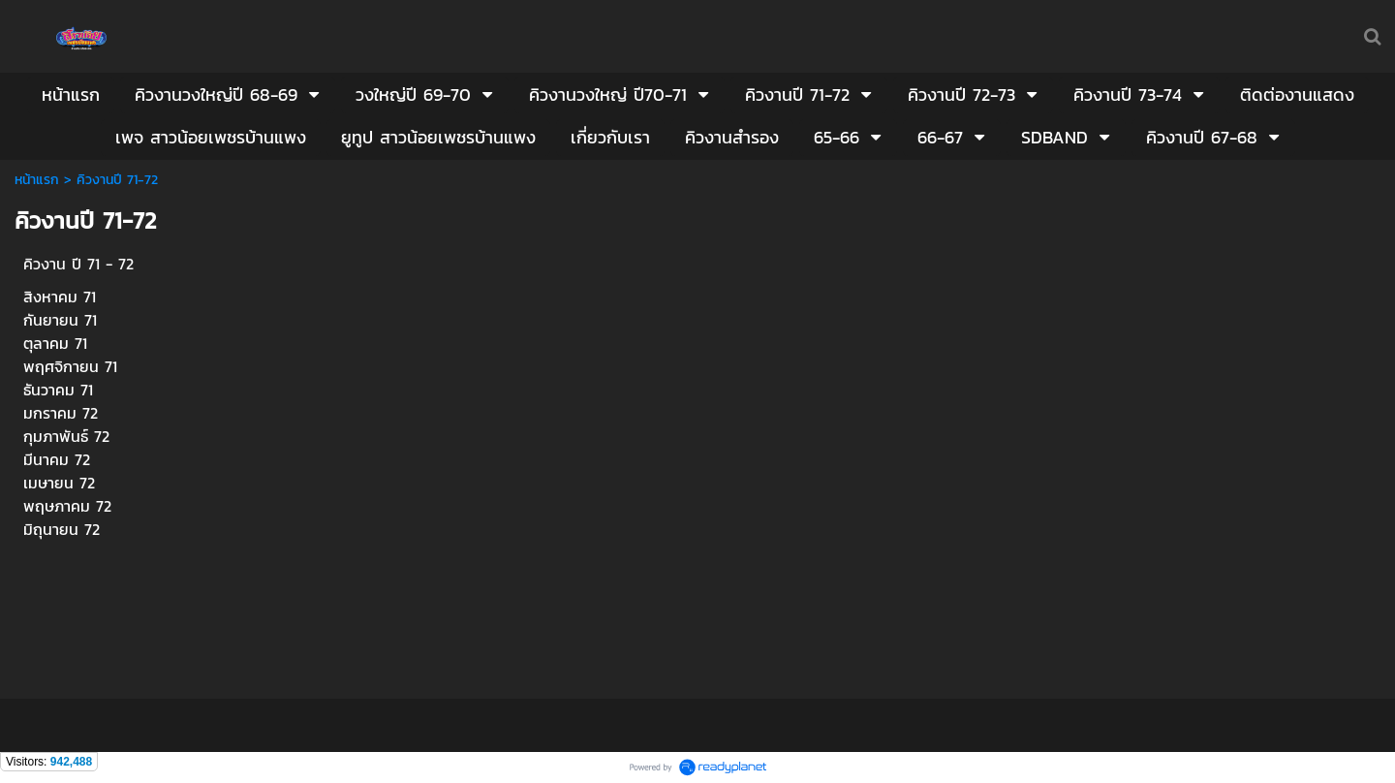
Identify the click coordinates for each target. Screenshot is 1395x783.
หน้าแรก (37, 180)
